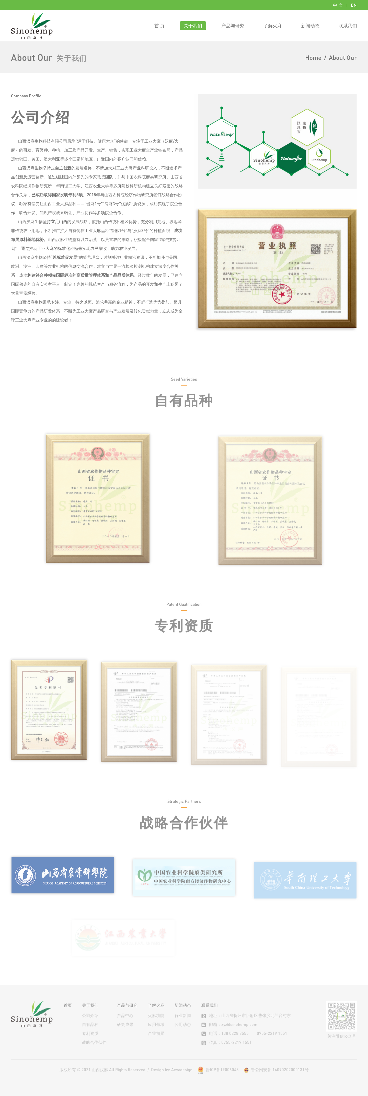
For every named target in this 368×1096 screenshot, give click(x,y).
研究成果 (125, 1030)
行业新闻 (183, 1021)
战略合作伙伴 (94, 1048)
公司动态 (183, 1030)
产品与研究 (232, 25)
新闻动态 (310, 25)
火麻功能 (156, 1021)
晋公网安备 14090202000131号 (276, 1076)
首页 (68, 1011)
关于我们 (193, 25)
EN (354, 5)
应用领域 (156, 1030)
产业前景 (156, 1039)
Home (313, 57)
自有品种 (90, 1030)
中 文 (338, 5)
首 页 (159, 25)
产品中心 (125, 1021)
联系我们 (348, 25)
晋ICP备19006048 (222, 1076)
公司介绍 (90, 1021)
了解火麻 (272, 25)
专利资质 (90, 1039)
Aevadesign (181, 1076)
